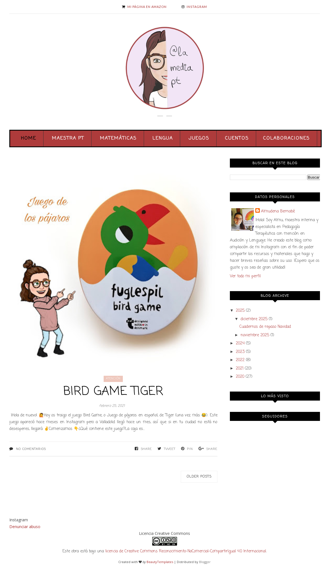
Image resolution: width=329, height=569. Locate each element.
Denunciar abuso (24, 526)
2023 (240, 352)
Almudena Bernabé (278, 211)
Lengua (162, 138)
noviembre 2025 (255, 335)
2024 (240, 343)
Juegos (199, 138)
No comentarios (31, 449)
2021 (239, 369)
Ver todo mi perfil (245, 276)
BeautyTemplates (160, 562)
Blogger (205, 562)
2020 (240, 377)
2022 (240, 360)
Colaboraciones (286, 138)
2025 (240, 311)
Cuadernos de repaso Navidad (265, 327)
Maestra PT (68, 138)
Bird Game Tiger (113, 392)
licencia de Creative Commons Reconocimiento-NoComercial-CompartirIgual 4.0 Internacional (185, 551)
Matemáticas (118, 138)
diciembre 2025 (254, 319)
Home (28, 138)
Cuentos (237, 138)
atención (113, 379)
